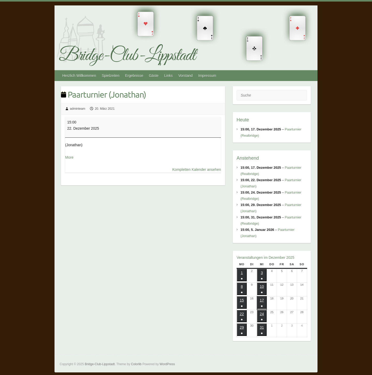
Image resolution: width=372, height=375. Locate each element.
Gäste (153, 75)
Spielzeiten (111, 75)
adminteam (77, 109)
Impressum (207, 75)
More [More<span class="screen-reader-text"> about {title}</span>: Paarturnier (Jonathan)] (69, 157)
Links (168, 75)
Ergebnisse (134, 75)
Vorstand (185, 75)
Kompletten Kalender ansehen (196, 169)
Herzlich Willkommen (79, 75)
